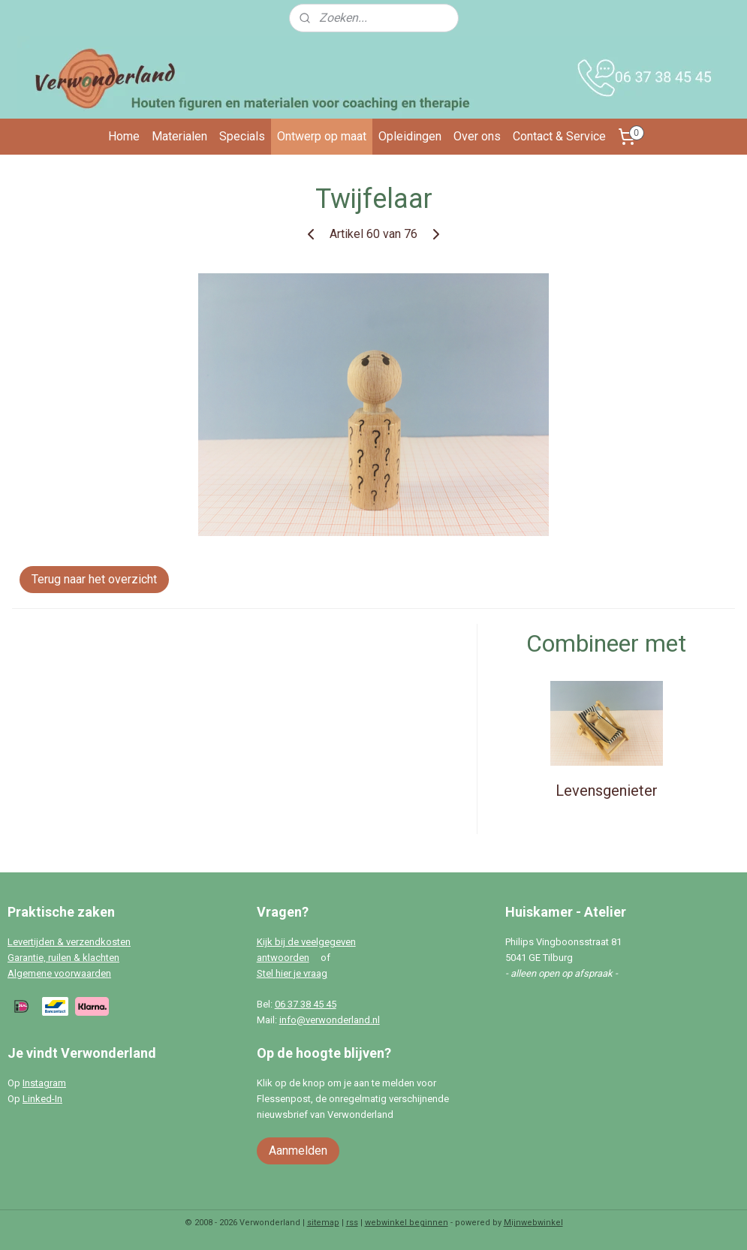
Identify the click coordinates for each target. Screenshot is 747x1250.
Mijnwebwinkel (533, 1222)
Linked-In (42, 1098)
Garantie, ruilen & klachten (63, 957)
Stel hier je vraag (292, 973)
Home (124, 136)
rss (352, 1222)
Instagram (44, 1083)
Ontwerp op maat (321, 136)
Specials (242, 136)
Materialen (179, 136)
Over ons (477, 136)
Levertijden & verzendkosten (69, 941)
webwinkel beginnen (406, 1222)
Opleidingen (409, 136)
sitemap (323, 1222)
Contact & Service (559, 136)
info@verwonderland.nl (329, 1020)
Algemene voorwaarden (59, 973)
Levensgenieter (607, 791)
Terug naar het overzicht (94, 579)
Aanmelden (298, 1150)
